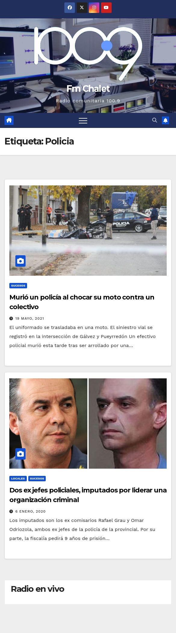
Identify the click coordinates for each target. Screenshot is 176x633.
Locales (18, 478)
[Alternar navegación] (83, 120)
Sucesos (18, 285)
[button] (154, 120)
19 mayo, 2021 (29, 318)
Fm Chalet (88, 88)
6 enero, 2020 (30, 511)
